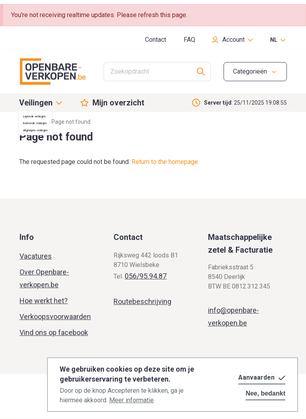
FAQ (189, 39)
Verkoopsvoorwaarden (55, 316)
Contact (155, 39)
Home (26, 122)
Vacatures (36, 256)
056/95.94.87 (146, 276)
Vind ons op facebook (54, 332)
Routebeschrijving (142, 301)
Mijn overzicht (118, 102)
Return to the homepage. (165, 162)
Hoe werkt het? (44, 300)
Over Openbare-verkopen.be (44, 278)
